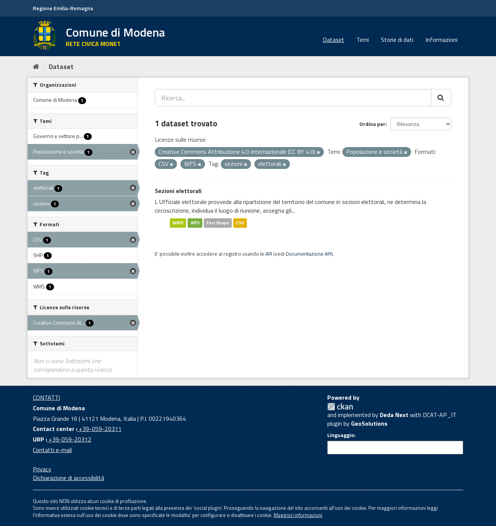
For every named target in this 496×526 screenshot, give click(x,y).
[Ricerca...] (293, 97)
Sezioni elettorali (178, 190)
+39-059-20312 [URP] (69, 439)
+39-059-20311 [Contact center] (99, 428)
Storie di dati (397, 39)
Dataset (333, 39)
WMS (178, 222)
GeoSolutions (369, 423)
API (268, 254)
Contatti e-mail (52, 449)
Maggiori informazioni (298, 515)
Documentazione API (308, 254)
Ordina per (372, 124)
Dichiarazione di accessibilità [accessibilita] (68, 477)
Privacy (42, 469)
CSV (240, 222)
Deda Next (394, 414)
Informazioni (441, 39)
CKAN (340, 407)
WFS (195, 222)
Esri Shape (217, 222)
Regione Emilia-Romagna (63, 8)
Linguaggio (340, 435)
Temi (362, 39)
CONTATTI (46, 397)
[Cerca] (441, 97)
